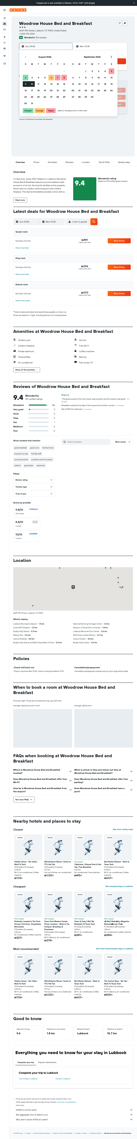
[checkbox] (26, 511)
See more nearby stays (123, 829)
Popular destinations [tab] (47, 1062)
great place (28, 465)
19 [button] (45, 90)
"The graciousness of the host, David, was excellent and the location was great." (95, 400)
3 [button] (32, 77)
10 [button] (32, 84)
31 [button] (32, 103)
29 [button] (64, 97)
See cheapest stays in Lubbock (119, 886)
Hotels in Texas (81, 1133)
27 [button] (51, 97)
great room (34, 448)
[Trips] (4, 56)
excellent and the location (42, 459)
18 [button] (38, 90)
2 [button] (25, 77)
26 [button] (45, 97)
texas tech (41, 465)
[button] (134, 3)
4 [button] (38, 77)
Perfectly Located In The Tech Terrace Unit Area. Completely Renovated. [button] (27, 924)
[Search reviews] (88, 442)
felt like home (48, 448)
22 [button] (64, 90)
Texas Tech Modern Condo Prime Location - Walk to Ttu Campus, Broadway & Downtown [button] (56, 925)
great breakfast (20, 448)
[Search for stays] (4, 23)
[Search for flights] (4, 18)
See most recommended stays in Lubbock (114, 948)
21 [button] (58, 90)
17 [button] (32, 90)
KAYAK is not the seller (74, 1109)
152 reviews (41, 37)
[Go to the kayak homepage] (18, 10)
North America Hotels (42, 1133)
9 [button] (25, 84)
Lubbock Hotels (95, 1133)
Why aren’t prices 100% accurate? (74, 1119)
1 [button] (85, 71)
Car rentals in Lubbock (28, 1078)
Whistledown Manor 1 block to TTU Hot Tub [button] (57, 863)
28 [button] (57, 97)
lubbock (17, 465)
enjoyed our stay (21, 453)
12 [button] (45, 84)
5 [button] (44, 77)
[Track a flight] (4, 42)
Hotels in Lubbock (63, 1078)
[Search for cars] (4, 29)
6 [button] (51, 77)
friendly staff (36, 453)
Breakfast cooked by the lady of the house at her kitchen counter (92, 405)
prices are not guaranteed (66, 1102)
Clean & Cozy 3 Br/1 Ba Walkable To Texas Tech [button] (84, 922)
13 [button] (51, 84)
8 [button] (64, 77)
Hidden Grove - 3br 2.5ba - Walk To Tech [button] (26, 863)
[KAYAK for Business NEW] (4, 48)
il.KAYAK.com (18, 1133)
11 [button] (38, 84)
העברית (92, 3)
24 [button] (32, 97)
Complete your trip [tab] (26, 1062)
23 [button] (25, 97)
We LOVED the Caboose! (76, 409)
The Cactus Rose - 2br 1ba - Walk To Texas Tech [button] (116, 982)
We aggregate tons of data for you (74, 1114)
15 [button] (64, 84)
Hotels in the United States (62, 1133)
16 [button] (26, 90)
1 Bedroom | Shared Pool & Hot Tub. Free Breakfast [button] (87, 865)
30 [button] (25, 103)
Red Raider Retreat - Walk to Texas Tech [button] (116, 863)
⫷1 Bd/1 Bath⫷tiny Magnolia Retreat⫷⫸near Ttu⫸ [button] (116, 922)
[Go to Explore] (4, 37)
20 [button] (51, 90)
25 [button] (38, 97)
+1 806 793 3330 (27, 33)
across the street (21, 459)
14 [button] (58, 84)
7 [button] (57, 77)
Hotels (28, 1133)
